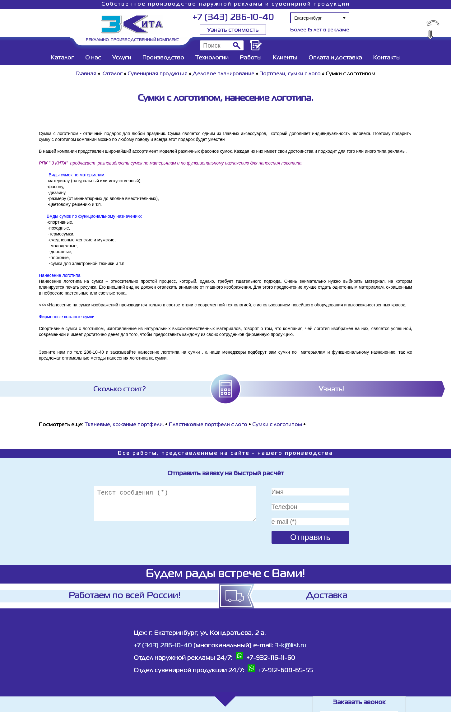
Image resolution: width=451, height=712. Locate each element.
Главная (86, 74)
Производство (163, 57)
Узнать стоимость (233, 30)
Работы (251, 57)
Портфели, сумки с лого (290, 74)
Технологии (212, 57)
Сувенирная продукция (158, 74)
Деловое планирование (223, 74)
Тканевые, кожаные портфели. (124, 425)
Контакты (387, 57)
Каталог (62, 57)
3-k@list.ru (290, 645)
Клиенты (285, 57)
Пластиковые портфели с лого (208, 425)
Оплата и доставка (335, 57)
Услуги (121, 57)
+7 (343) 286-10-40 (233, 17)
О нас (93, 57)
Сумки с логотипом (277, 425)
